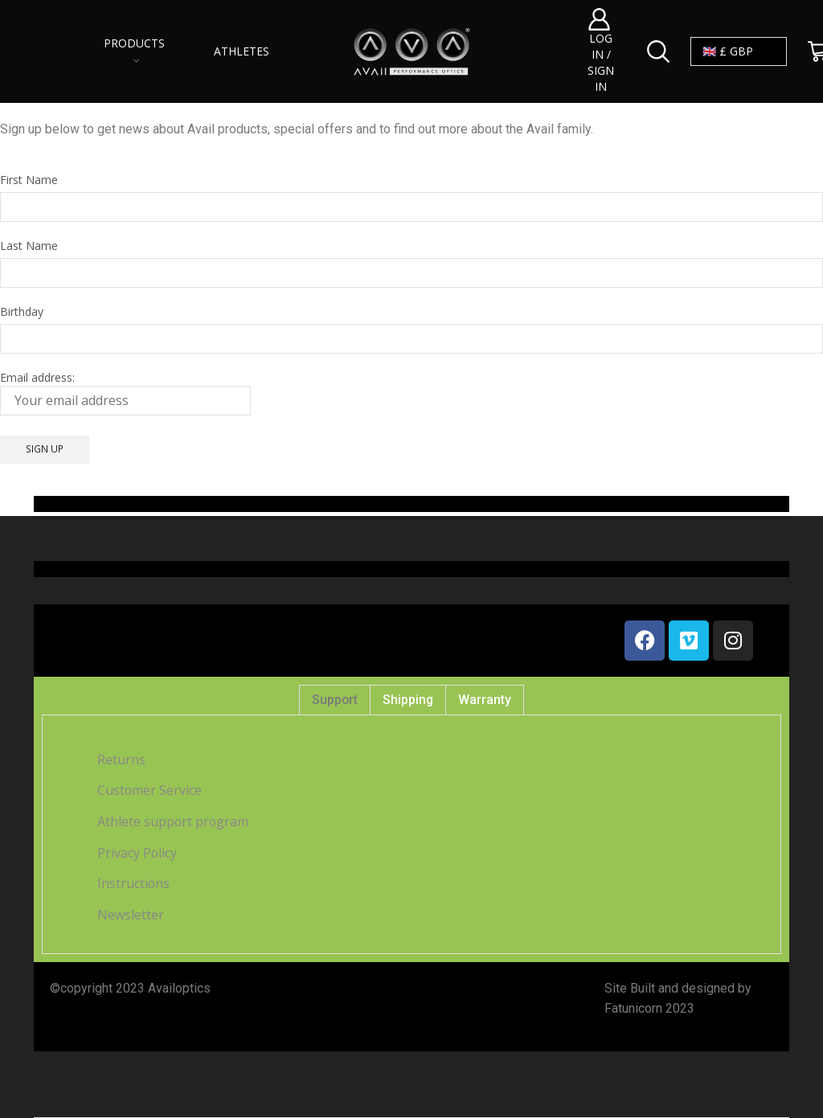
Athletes (241, 51)
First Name (29, 179)
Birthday (21, 311)
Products (134, 49)
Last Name (29, 245)
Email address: (125, 393)
